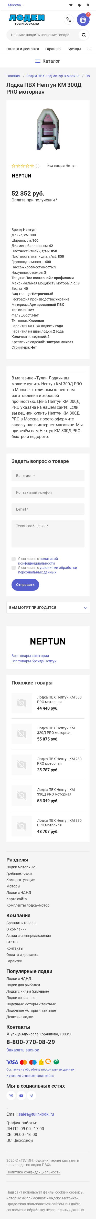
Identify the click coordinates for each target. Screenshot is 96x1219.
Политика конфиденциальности (33, 1172)
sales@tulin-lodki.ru (36, 1114)
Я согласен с (38, 561)
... (89, 48)
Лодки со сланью (20, 998)
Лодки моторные (20, 867)
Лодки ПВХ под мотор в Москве (52, 76)
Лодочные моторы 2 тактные (31, 1004)
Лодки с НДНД (18, 893)
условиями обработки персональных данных (47, 570)
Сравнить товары (21, 923)
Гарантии (14, 961)
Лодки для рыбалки (23, 985)
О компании (16, 929)
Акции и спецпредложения (28, 936)
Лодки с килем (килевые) (27, 991)
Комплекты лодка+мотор (27, 905)
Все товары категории (30, 656)
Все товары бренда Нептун (34, 661)
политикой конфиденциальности (38, 561)
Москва (14, 5)
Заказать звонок (22, 1050)
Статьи (12, 942)
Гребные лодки (19, 873)
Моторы (13, 886)
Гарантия (53, 49)
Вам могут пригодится (32, 608)
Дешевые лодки (19, 1017)
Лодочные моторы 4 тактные (31, 1010)
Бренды (74, 49)
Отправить (25, 585)
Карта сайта (16, 899)
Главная (13, 76)
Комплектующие (20, 880)
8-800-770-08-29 (69, 20)
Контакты (14, 948)
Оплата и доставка (22, 49)
